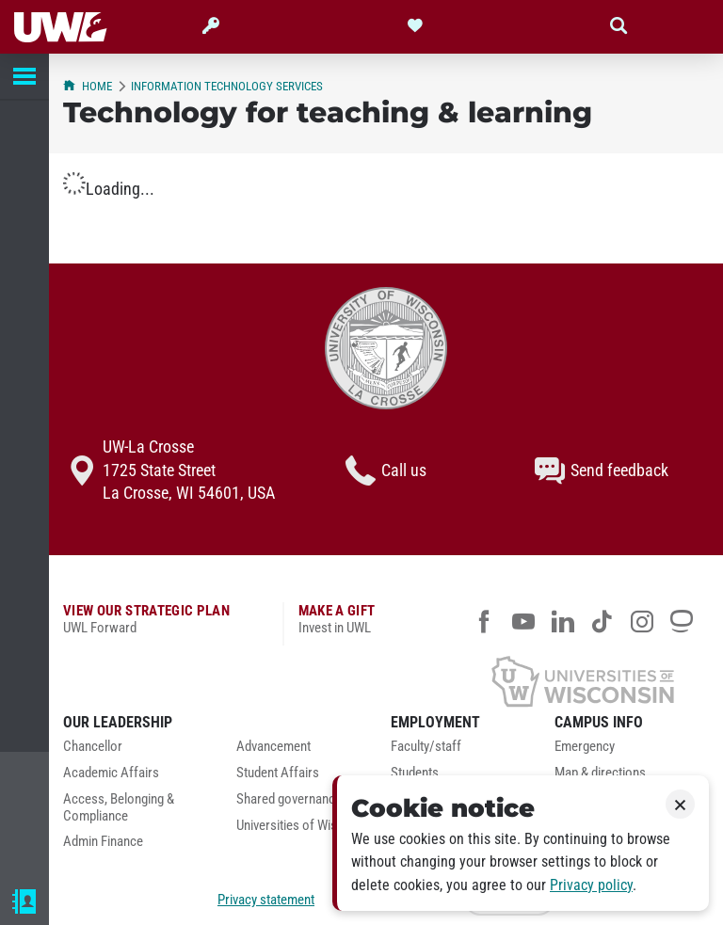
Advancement (273, 747)
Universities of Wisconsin (305, 826)
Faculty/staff (426, 747)
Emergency (584, 747)
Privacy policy (591, 885)
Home (87, 86)
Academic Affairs (111, 773)
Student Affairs (277, 773)
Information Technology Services (227, 86)
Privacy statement (265, 899)
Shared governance (289, 799)
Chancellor (92, 747)
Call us (385, 470)
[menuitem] (135, 752)
